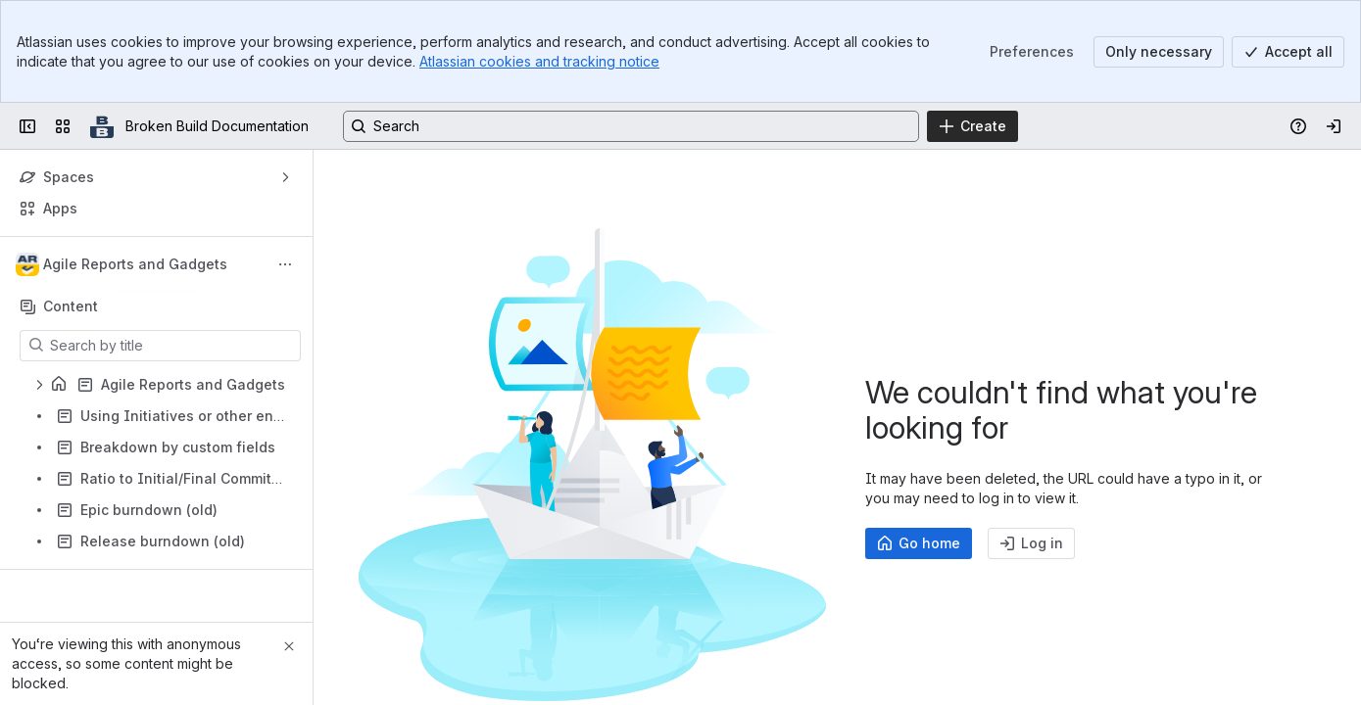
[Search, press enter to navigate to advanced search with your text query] (631, 126)
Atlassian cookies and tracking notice (539, 61)
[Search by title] (172, 345)
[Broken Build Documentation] (102, 126)
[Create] (972, 126)
